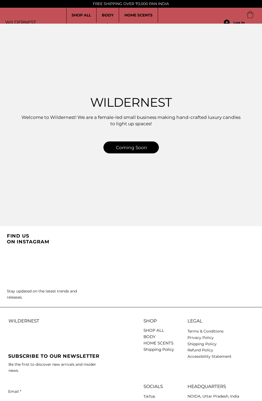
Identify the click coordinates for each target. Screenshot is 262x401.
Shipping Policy (158, 349)
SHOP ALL (153, 330)
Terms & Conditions (205, 331)
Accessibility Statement (209, 356)
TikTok (149, 396)
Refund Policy (200, 350)
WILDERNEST (20, 22)
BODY (149, 336)
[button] (250, 14)
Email (14, 391)
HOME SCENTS (158, 343)
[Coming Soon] (131, 147)
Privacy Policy (200, 337)
